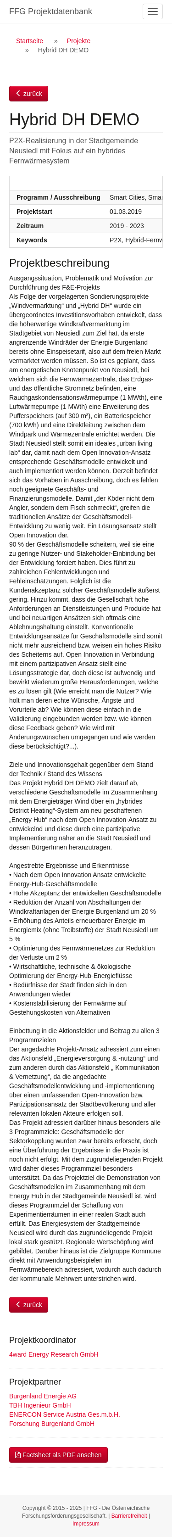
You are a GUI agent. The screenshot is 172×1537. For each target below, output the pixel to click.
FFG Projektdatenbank (50, 11)
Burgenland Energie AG (43, 1396)
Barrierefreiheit (129, 1516)
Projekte (78, 41)
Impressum (86, 1523)
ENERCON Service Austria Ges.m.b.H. (64, 1414)
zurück (28, 93)
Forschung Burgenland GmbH (51, 1423)
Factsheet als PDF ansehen (58, 1455)
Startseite (29, 41)
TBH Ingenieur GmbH (40, 1405)
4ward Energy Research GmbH (54, 1354)
